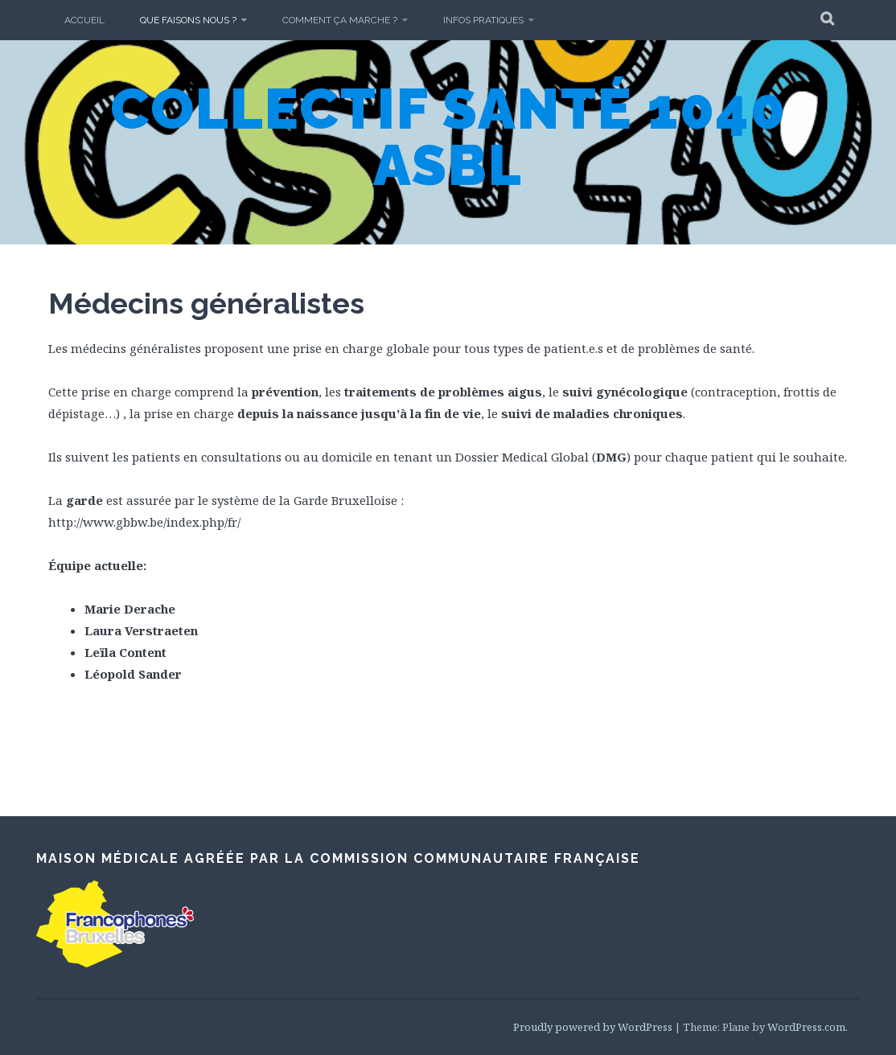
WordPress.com (806, 1027)
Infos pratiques (483, 20)
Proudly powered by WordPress (592, 1027)
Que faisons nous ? (188, 20)
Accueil (84, 20)
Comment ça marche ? (339, 20)
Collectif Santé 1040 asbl (448, 137)
